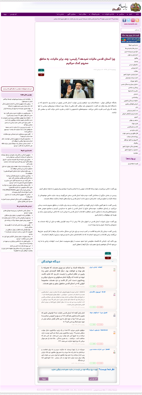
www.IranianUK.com (130, 24)
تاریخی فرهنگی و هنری (132, 104)
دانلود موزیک (135, 81)
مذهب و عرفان (134, 120)
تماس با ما (60, 14)
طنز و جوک (136, 124)
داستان (137, 94)
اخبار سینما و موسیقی (133, 78)
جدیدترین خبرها (134, 45)
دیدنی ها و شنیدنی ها (132, 48)
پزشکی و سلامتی (134, 88)
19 (94, 344)
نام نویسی (13, 14)
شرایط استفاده (112, 390)
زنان (138, 107)
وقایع (137, 58)
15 (94, 363)
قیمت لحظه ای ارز (134, 164)
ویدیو (137, 62)
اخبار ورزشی (135, 68)
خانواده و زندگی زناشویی (132, 101)
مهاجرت (136, 153)
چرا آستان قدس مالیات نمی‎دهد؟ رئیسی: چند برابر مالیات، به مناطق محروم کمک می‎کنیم (77, 19)
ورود (4, 14)
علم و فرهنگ (94, 14)
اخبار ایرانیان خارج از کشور (131, 75)
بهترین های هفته (26, 95)
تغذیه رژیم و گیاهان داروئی (131, 114)
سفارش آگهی (71, 14)
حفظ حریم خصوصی (100, 390)
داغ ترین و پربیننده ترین (132, 52)
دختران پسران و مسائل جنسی (130, 84)
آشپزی (137, 117)
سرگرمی (120, 14)
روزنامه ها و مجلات (133, 137)
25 (94, 324)
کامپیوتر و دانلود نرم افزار (132, 140)
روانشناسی (136, 98)
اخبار (129, 14)
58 (94, 286)
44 (101, 307)
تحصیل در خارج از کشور (132, 150)
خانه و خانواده (108, 14)
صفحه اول (115, 19)
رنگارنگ (137, 143)
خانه (137, 14)
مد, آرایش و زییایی (133, 111)
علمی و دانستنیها (134, 91)
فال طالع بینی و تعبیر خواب (131, 134)
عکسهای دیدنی (134, 65)
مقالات (137, 71)
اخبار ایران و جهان (106, 19)
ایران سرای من (135, 130)
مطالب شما (82, 14)
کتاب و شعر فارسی (133, 127)
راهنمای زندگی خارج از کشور (131, 147)
